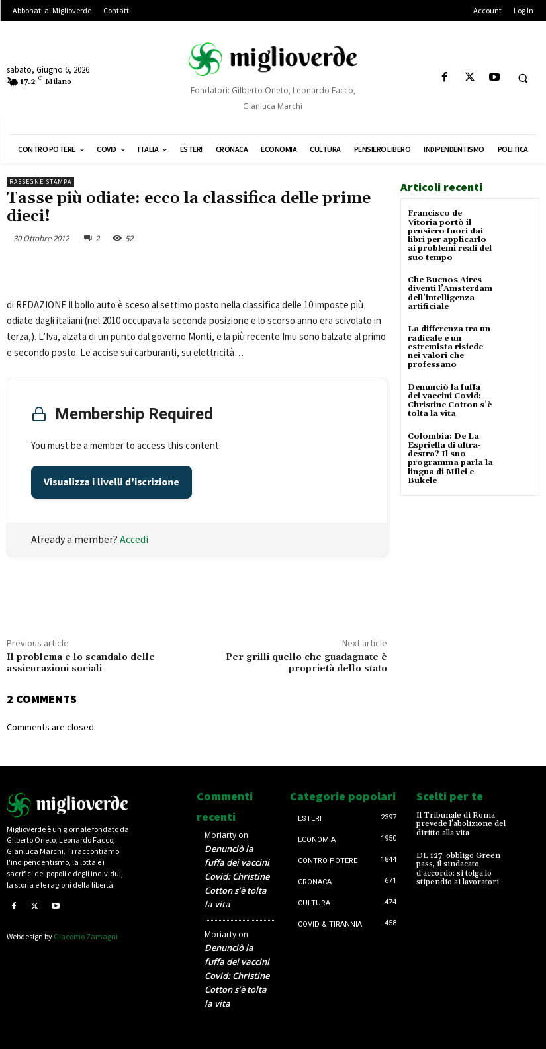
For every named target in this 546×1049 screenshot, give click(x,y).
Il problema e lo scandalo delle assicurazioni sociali (81, 663)
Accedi (134, 539)
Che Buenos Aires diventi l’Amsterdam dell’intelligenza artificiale (450, 292)
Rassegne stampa (40, 182)
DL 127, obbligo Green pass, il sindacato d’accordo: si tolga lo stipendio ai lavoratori (458, 869)
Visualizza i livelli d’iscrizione (111, 482)
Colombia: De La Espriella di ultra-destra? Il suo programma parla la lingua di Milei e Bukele (450, 456)
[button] (522, 78)
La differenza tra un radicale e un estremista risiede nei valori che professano (449, 345)
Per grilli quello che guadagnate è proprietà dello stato (306, 663)
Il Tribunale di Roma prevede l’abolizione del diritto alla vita (461, 823)
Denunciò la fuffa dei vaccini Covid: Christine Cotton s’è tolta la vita (450, 399)
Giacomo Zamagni (86, 936)
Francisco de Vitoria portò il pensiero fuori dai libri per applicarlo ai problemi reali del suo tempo (450, 235)
